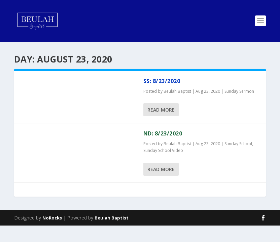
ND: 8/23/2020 (162, 133)
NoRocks (52, 218)
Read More (161, 110)
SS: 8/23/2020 (161, 81)
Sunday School (238, 144)
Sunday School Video (163, 150)
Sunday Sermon (239, 91)
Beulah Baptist (177, 91)
